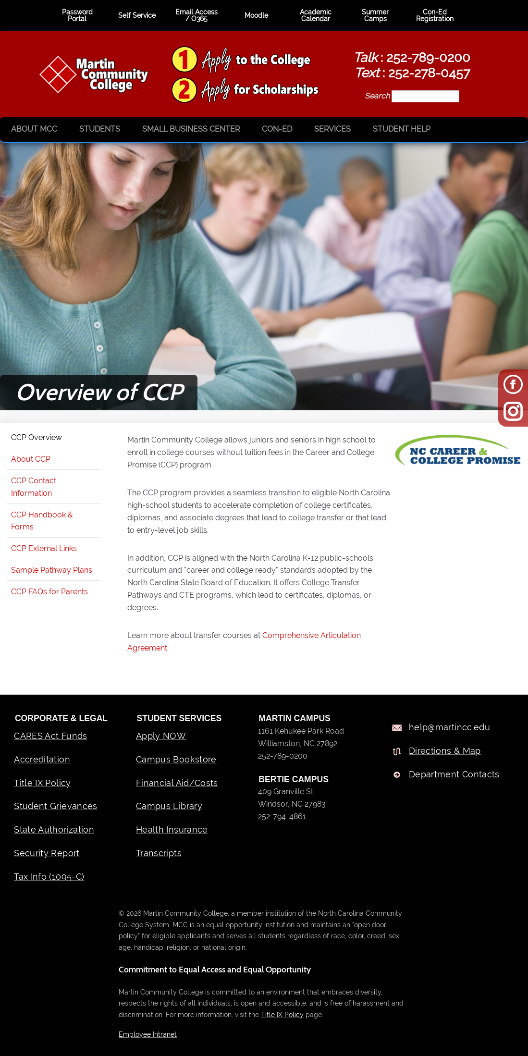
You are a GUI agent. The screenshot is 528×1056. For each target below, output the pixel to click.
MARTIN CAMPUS (294, 718)
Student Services (179, 718)
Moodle (256, 15)
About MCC (34, 129)
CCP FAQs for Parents (49, 591)
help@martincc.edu (449, 727)
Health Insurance (172, 829)
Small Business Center (191, 129)
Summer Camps (375, 16)
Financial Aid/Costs (177, 783)
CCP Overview (36, 437)
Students (99, 129)
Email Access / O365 (196, 16)
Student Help (401, 129)
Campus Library (169, 806)
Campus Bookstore (176, 759)
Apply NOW (161, 736)
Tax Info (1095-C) (49, 877)
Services (332, 129)
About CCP (30, 459)
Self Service (137, 15)
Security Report (46, 853)
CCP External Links (44, 548)
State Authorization (54, 829)
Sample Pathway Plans (51, 570)
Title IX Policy (42, 783)
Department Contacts (454, 774)
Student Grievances (55, 806)
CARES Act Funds (50, 736)
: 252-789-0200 (411, 57)
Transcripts (159, 853)
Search (378, 95)
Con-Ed (277, 129)
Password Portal (77, 16)
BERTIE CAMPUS (293, 779)
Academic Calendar (316, 16)
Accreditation (42, 759)
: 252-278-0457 (412, 72)
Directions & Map (445, 751)
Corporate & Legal (61, 718)
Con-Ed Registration (435, 16)
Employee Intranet (148, 1034)
